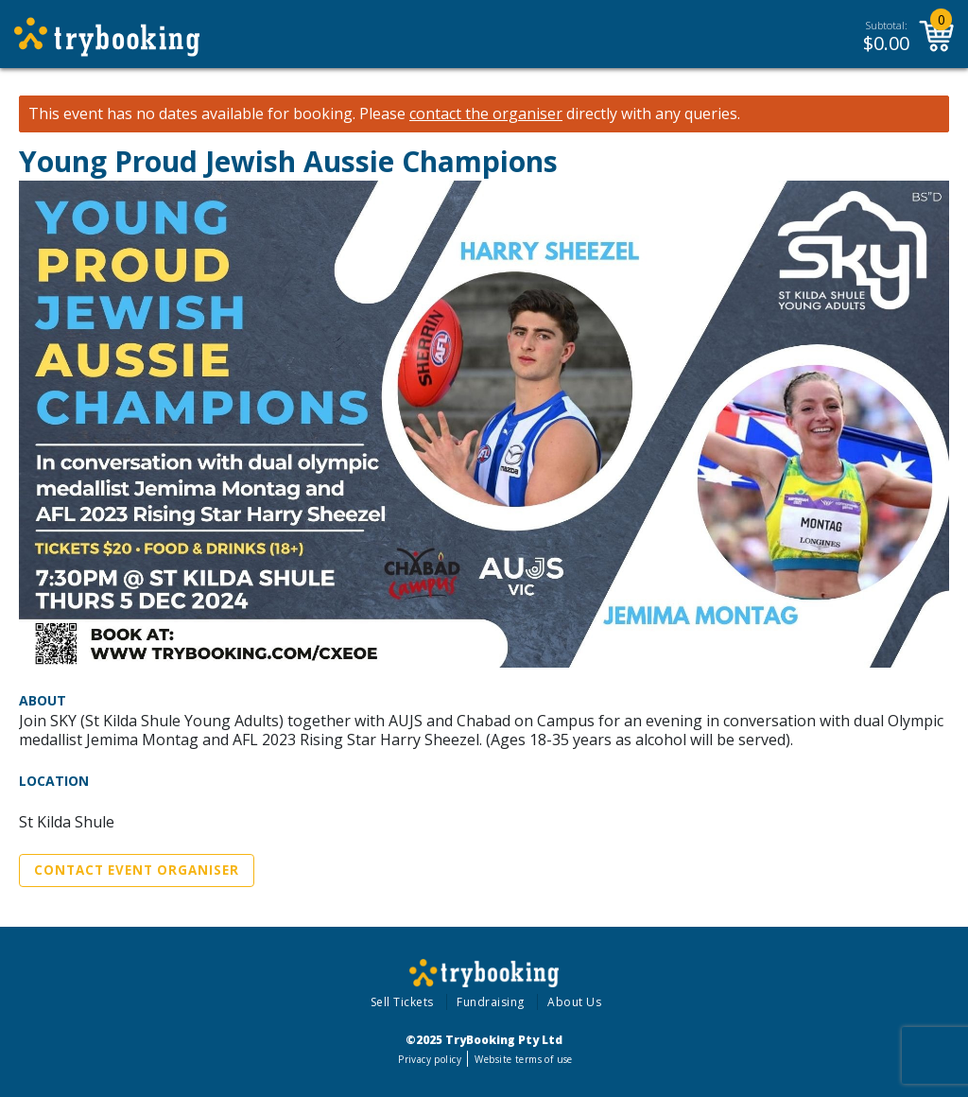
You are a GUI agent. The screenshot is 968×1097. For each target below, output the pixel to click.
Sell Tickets (402, 1002)
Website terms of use (523, 1059)
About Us (574, 1002)
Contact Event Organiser (136, 870)
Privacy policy (429, 1059)
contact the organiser (485, 114)
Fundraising (491, 1002)
